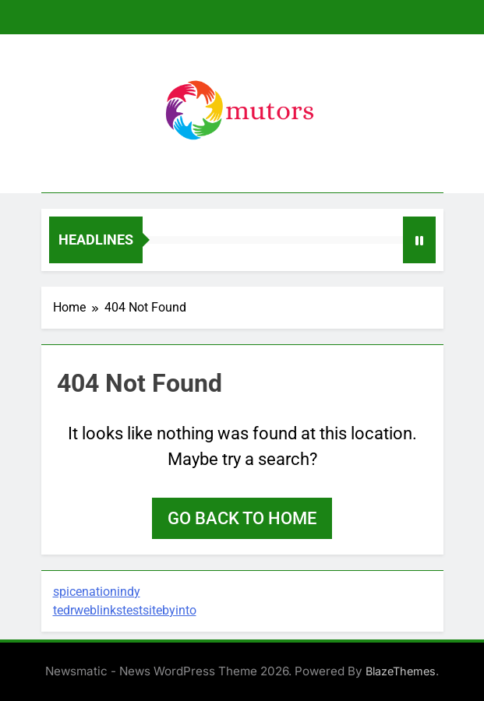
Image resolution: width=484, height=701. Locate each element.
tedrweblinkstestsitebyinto (124, 610)
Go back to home (242, 518)
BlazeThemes (401, 671)
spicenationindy (96, 591)
